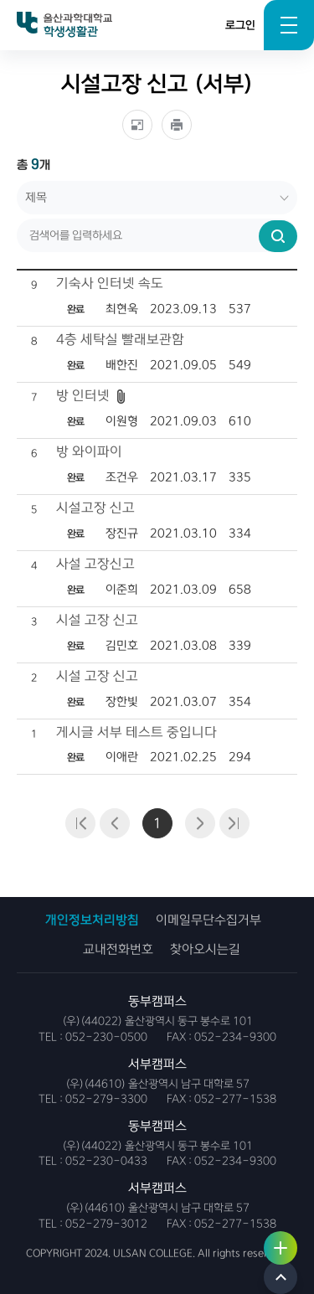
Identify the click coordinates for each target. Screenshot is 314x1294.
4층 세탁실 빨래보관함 (120, 340)
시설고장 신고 (95, 508)
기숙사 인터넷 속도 (109, 283)
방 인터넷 (83, 396)
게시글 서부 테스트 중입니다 (136, 732)
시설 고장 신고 (97, 620)
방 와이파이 (89, 452)
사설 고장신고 (95, 564)
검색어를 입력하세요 (17, 181)
